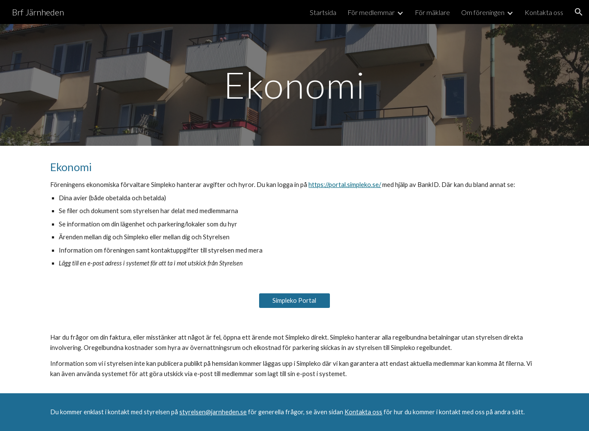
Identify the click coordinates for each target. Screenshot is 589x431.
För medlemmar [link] (371, 12)
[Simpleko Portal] (294, 300)
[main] (295, 84)
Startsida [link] (323, 12)
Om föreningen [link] (482, 12)
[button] (578, 12)
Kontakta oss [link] (544, 12)
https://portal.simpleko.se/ (344, 184)
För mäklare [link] (432, 12)
